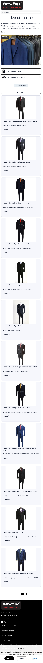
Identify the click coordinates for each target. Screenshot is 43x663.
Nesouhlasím (21, 658)
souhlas (25, 651)
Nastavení (34, 658)
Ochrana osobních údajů (9, 633)
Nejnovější (20, 93)
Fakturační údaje (7, 635)
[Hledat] (22, 12)
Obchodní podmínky (8, 630)
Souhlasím (9, 658)
